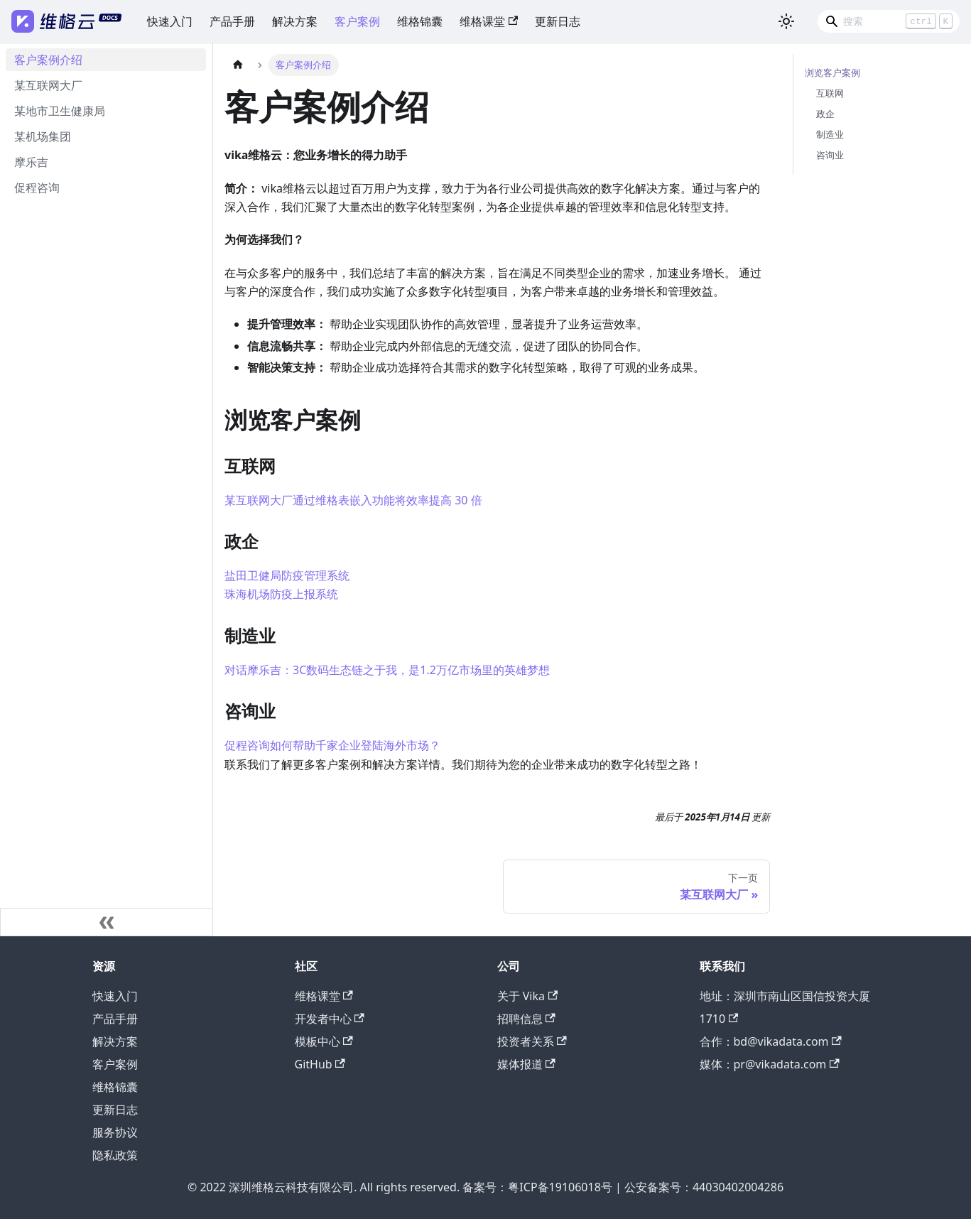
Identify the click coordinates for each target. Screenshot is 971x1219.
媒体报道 (526, 1064)
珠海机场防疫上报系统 (281, 594)
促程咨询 (37, 187)
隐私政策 (115, 1155)
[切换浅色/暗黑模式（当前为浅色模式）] (786, 21)
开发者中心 (329, 1018)
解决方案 (295, 21)
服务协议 (115, 1132)
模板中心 (324, 1041)
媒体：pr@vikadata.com (770, 1064)
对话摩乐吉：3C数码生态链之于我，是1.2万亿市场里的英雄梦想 (387, 670)
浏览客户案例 (832, 72)
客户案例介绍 (48, 59)
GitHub (320, 1064)
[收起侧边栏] (106, 922)
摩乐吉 (31, 162)
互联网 (830, 93)
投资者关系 (532, 1041)
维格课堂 (489, 21)
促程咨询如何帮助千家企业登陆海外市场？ (332, 745)
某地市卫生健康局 (59, 111)
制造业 (830, 134)
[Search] (889, 21)
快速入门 (169, 21)
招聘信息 (526, 1018)
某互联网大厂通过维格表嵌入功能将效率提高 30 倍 (353, 500)
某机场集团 (42, 136)
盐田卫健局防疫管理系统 (286, 575)
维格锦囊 (420, 21)
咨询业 (830, 154)
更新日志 (557, 21)
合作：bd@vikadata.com (771, 1041)
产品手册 (232, 21)
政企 (825, 113)
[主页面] (237, 65)
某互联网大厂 (48, 85)
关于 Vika (527, 996)
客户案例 (357, 21)
